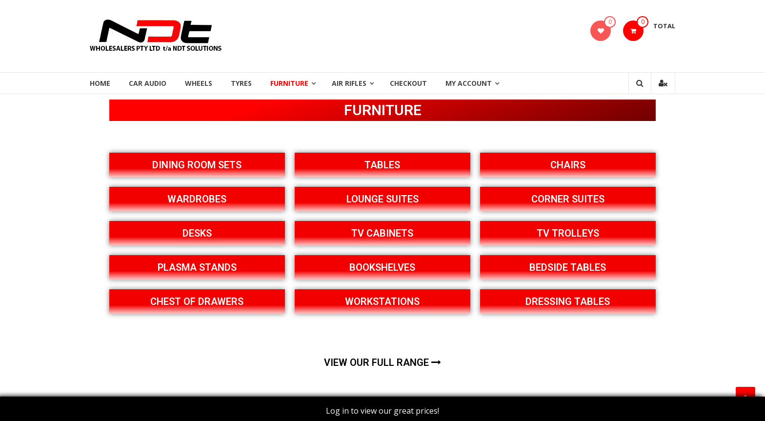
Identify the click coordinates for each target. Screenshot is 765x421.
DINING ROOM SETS (197, 165)
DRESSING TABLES (567, 301)
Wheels (198, 83)
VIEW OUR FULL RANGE (382, 362)
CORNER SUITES (567, 199)
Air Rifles (349, 83)
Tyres (241, 83)
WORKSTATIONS (382, 301)
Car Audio (147, 83)
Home (100, 83)
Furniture (289, 83)
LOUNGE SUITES (382, 199)
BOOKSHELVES (382, 267)
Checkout (408, 83)
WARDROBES (196, 199)
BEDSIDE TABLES (567, 267)
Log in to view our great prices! (382, 410)
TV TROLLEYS (568, 233)
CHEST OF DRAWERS (196, 301)
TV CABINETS (382, 233)
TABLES (382, 165)
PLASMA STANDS (197, 267)
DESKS (197, 233)
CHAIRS (567, 165)
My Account (468, 83)
